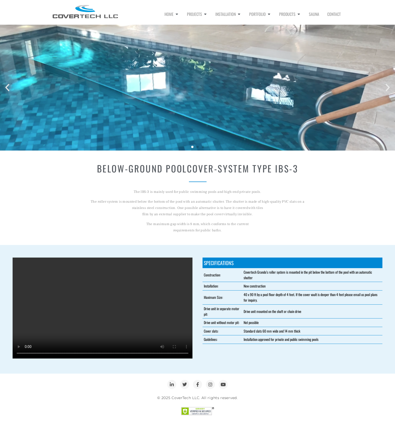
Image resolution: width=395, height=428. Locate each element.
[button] (7, 87)
